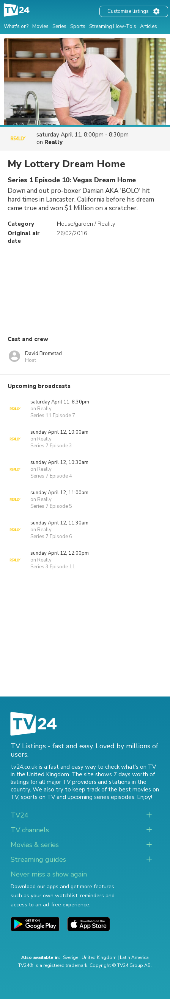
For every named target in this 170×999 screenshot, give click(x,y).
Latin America (134, 957)
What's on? (16, 26)
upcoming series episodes (101, 797)
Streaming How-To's (112, 26)
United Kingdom (99, 957)
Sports (77, 26)
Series (59, 26)
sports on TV (38, 797)
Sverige (70, 957)
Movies (40, 26)
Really (53, 142)
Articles (148, 26)
